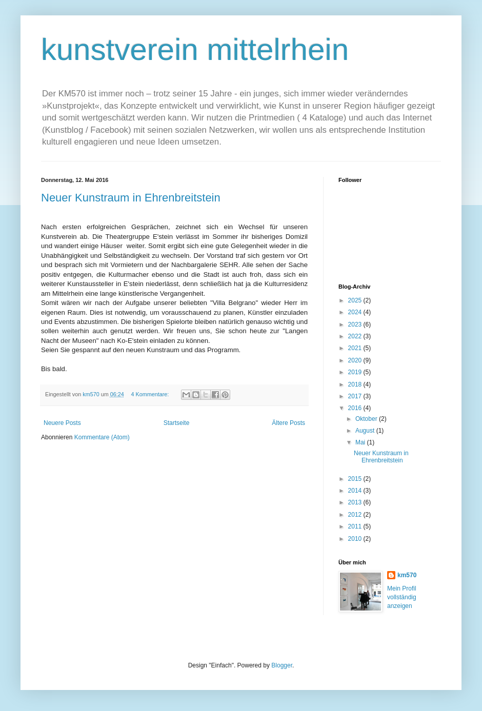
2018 (356, 384)
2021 (356, 348)
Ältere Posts (288, 422)
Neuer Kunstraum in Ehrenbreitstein (130, 197)
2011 (356, 526)
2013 (356, 502)
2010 (356, 538)
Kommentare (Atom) (102, 437)
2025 (356, 300)
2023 (356, 324)
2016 (356, 408)
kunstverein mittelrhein (195, 49)
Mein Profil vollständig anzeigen (401, 597)
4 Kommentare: (150, 394)
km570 (406, 575)
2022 (356, 336)
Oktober (367, 418)
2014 (356, 490)
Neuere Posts (62, 422)
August (365, 430)
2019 (356, 372)
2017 (356, 396)
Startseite (177, 422)
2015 (356, 478)
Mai (361, 442)
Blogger (281, 665)
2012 (356, 514)
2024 (356, 312)
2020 (356, 360)
